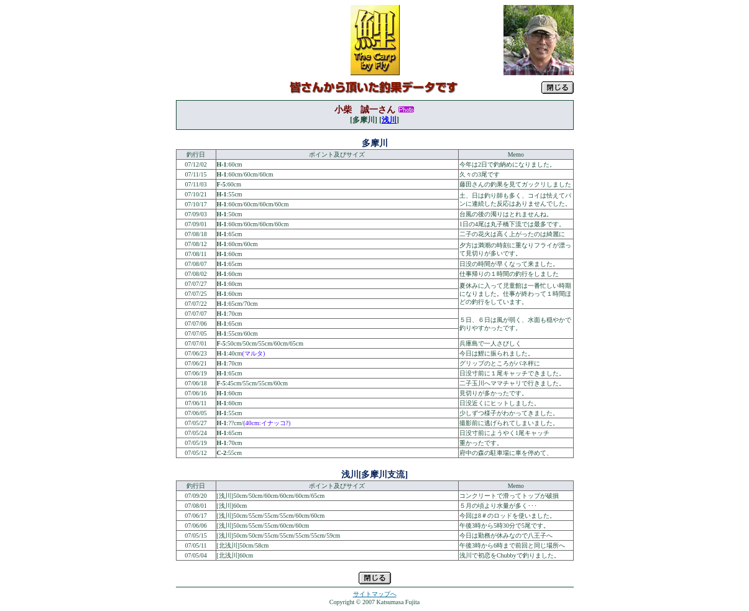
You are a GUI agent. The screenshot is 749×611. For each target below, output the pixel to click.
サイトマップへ (375, 593)
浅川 (389, 120)
